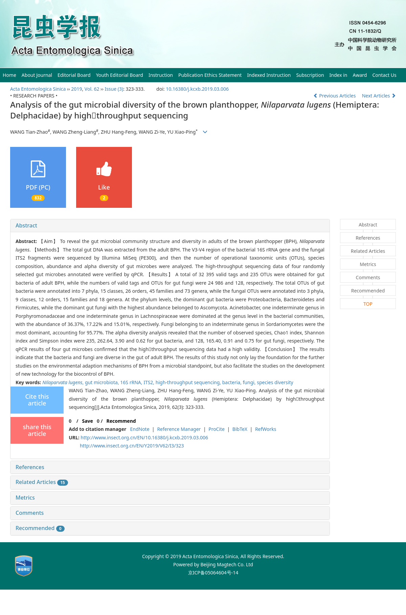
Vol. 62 (92, 89)
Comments (30, 513)
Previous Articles (335, 95)
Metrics (25, 497)
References (30, 467)
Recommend (121, 421)
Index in (338, 75)
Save (87, 421)
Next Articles (379, 95)
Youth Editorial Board (119, 75)
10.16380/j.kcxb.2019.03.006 (197, 89)
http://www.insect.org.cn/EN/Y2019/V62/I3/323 (132, 445)
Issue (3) (114, 89)
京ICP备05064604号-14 (213, 572)
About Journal (37, 75)
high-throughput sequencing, (189, 382)
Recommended (40, 528)
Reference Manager (179, 429)
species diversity (275, 382)
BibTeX (239, 429)
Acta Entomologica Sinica (38, 89)
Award (360, 75)
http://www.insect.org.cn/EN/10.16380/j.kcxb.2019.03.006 (144, 437)
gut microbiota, (102, 382)
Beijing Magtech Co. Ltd (226, 564)
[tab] (170, 225)
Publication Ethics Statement (210, 75)
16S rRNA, (131, 382)
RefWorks (265, 429)
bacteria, (232, 382)
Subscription (310, 75)
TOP (368, 304)
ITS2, (149, 382)
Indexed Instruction (269, 75)
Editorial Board (74, 75)
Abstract (26, 225)
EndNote (139, 429)
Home (9, 75)
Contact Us (384, 75)
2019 (76, 89)
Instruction (161, 75)
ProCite (216, 429)
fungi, (250, 382)
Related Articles (42, 482)
